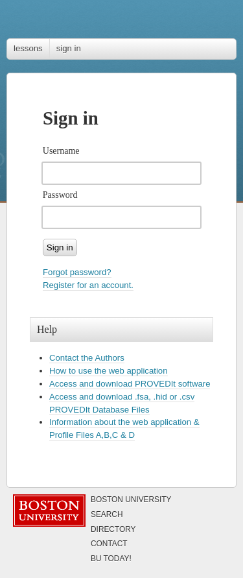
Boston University (131, 499)
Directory (113, 529)
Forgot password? (77, 272)
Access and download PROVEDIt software (129, 384)
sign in (68, 48)
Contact (109, 543)
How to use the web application (108, 371)
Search (107, 514)
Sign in (60, 247)
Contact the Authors (86, 358)
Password (60, 195)
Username (61, 151)
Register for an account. (88, 285)
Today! (111, 558)
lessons (28, 48)
